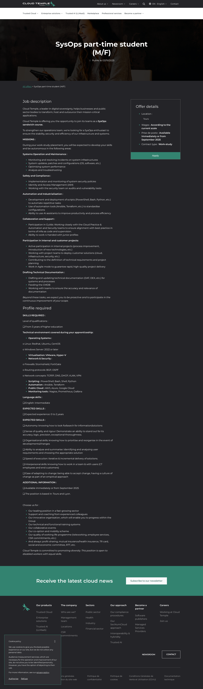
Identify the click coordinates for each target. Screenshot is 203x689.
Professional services (112, 13)
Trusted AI (116, 642)
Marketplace (93, 13)
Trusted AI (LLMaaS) (75, 13)
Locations (66, 626)
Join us (164, 621)
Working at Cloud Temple (170, 614)
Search (144, 4)
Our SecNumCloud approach (118, 624)
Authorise (13, 678)
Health (89, 617)
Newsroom (118, 4)
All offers (27, 86)
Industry (90, 623)
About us (102, 4)
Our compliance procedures (119, 614)
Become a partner (134, 13)
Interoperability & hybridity (120, 635)
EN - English (158, 4)
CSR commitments (69, 634)
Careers (134, 4)
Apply (155, 155)
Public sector (93, 612)
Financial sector (94, 628)
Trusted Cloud (30, 13)
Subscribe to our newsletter (146, 580)
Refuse (24, 678)
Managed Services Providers (140, 628)
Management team (69, 619)
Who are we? (68, 612)
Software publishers (141, 617)
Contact (175, 4)
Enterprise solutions (52, 13)
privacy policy (43, 672)
